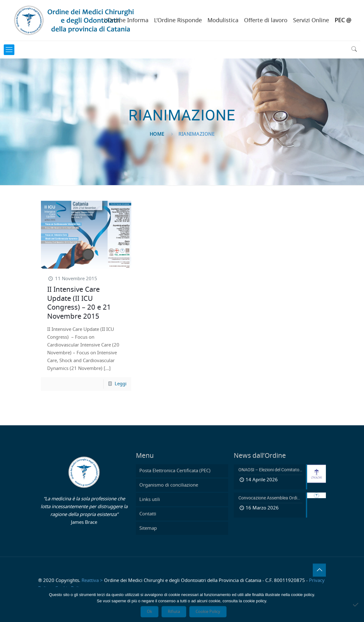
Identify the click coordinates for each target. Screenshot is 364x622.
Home (157, 134)
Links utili (149, 499)
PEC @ (343, 20)
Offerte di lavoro (265, 20)
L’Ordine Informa (126, 20)
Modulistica (222, 20)
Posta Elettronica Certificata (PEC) (175, 470)
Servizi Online (311, 20)
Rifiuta (174, 611)
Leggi (121, 384)
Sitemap (148, 528)
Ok (149, 611)
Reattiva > (92, 580)
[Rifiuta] (356, 604)
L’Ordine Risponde (178, 20)
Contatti (147, 514)
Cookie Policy (208, 611)
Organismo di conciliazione (168, 485)
